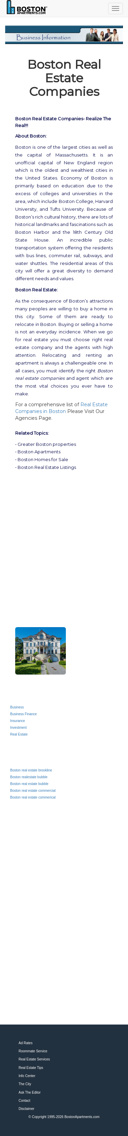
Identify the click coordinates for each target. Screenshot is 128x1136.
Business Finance (23, 714)
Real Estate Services (34, 1059)
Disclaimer (26, 1109)
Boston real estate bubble (29, 784)
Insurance (17, 721)
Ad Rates (25, 1043)
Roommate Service (33, 1051)
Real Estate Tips (31, 1068)
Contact (24, 1100)
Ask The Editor (30, 1092)
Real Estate (19, 734)
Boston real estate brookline (31, 770)
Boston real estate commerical (33, 797)
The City (25, 1084)
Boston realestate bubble (29, 777)
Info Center (27, 1076)
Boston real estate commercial (33, 790)
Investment (18, 727)
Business (17, 707)
